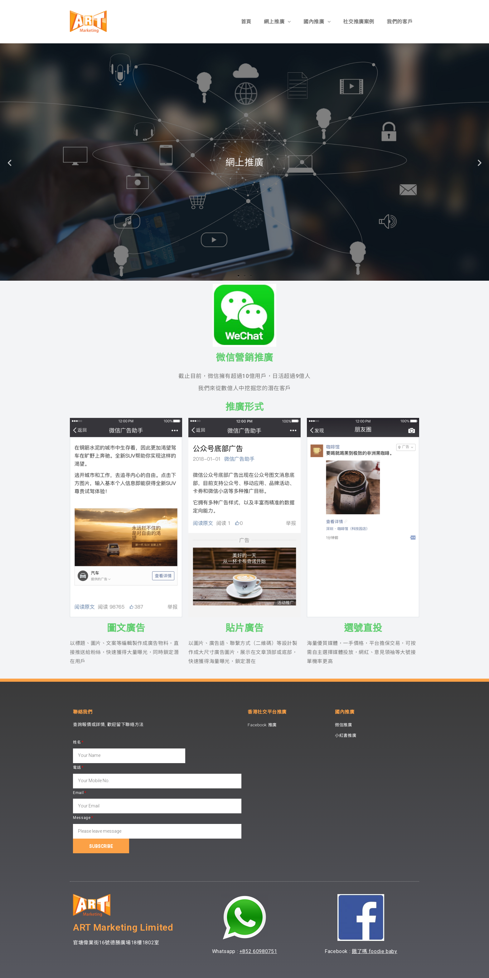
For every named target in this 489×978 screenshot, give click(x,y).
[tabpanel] (244, 162)
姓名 (77, 742)
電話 (77, 767)
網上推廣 (277, 22)
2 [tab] (244, 276)
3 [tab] (251, 276)
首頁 (246, 22)
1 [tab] (238, 276)
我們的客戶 (400, 22)
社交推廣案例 (358, 22)
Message (81, 818)
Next (480, 162)
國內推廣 (317, 22)
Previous (9, 162)
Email (78, 793)
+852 (246, 951)
